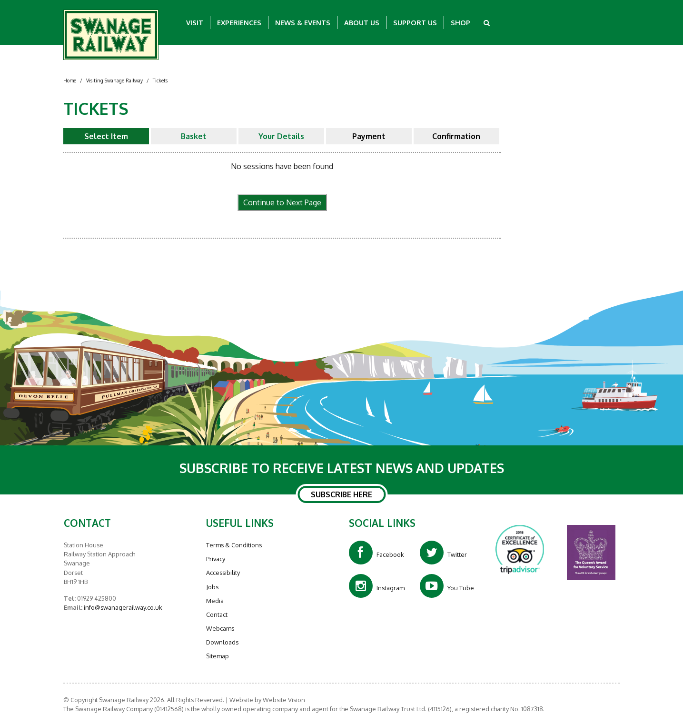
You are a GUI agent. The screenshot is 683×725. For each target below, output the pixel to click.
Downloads (222, 642)
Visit (194, 22)
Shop (460, 22)
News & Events (302, 22)
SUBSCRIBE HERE (341, 494)
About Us (361, 22)
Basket (194, 136)
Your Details (281, 136)
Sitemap (217, 656)
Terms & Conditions (234, 545)
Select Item (106, 136)
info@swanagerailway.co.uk (122, 607)
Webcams (220, 628)
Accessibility (223, 572)
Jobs (212, 587)
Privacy (215, 559)
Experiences (239, 22)
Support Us (415, 22)
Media (215, 600)
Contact (217, 614)
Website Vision (284, 700)
